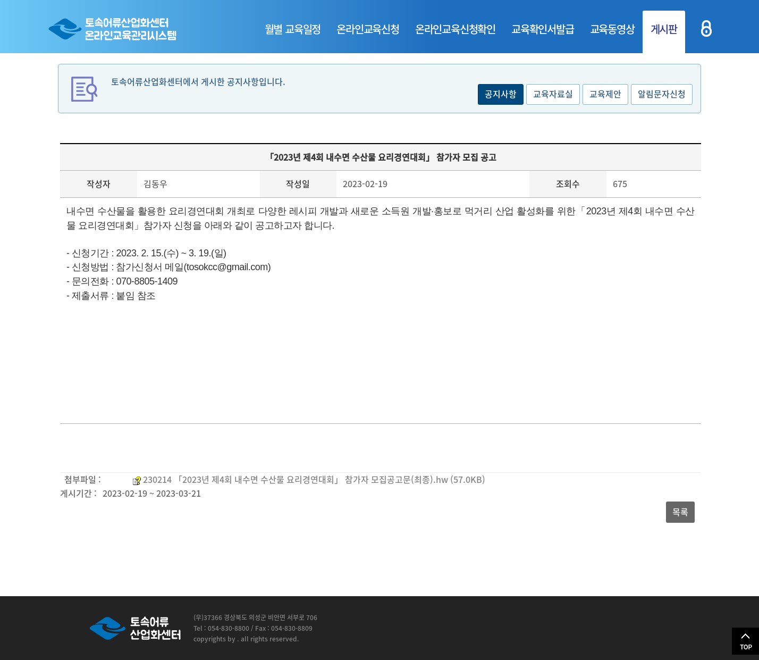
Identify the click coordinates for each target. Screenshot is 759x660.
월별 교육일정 (293, 29)
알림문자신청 (662, 93)
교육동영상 (612, 29)
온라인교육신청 (367, 29)
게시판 (664, 29)
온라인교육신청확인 (455, 29)
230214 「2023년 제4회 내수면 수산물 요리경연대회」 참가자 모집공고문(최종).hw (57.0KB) (314, 479)
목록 (680, 511)
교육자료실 (553, 93)
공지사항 (501, 93)
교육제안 (605, 93)
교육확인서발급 (542, 29)
